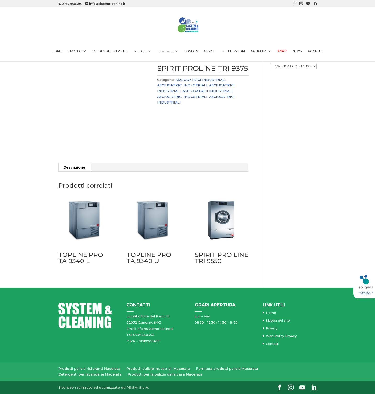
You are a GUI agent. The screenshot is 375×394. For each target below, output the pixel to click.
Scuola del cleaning (110, 51)
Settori (140, 51)
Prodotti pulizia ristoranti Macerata (89, 369)
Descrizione (74, 167)
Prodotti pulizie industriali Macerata (158, 369)
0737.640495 (72, 3)
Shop (282, 51)
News (297, 51)
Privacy (271, 328)
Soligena (258, 51)
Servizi (209, 51)
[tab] (74, 167)
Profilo (75, 51)
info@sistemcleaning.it (155, 328)
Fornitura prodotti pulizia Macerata (227, 369)
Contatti (315, 51)
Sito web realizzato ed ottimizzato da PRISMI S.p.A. (103, 387)
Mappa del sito (278, 320)
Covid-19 (191, 51)
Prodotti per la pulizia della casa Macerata (165, 374)
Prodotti (165, 51)
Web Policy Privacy (281, 336)
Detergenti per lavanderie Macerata (89, 374)
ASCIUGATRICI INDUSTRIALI (201, 80)
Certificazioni (233, 51)
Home (57, 51)
